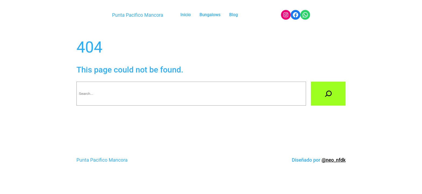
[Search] (328, 94)
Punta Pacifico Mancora (137, 15)
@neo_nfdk (334, 160)
